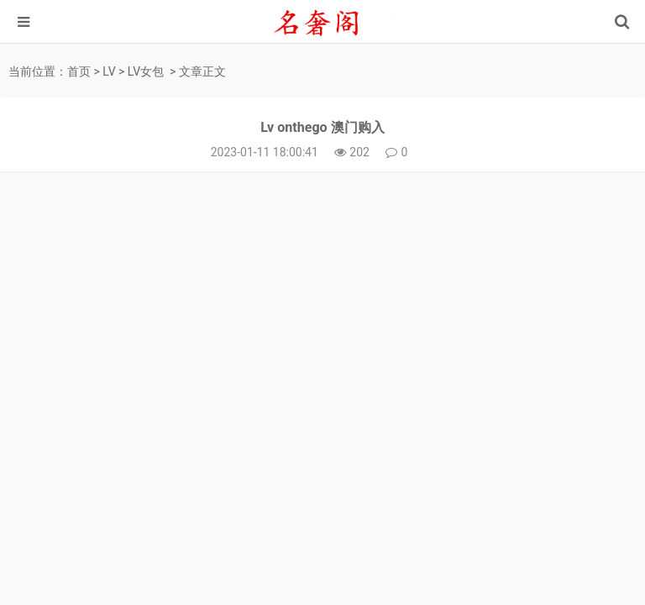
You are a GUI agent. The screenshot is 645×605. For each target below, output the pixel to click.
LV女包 (146, 71)
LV (108, 71)
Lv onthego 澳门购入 (322, 127)
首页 (79, 71)
